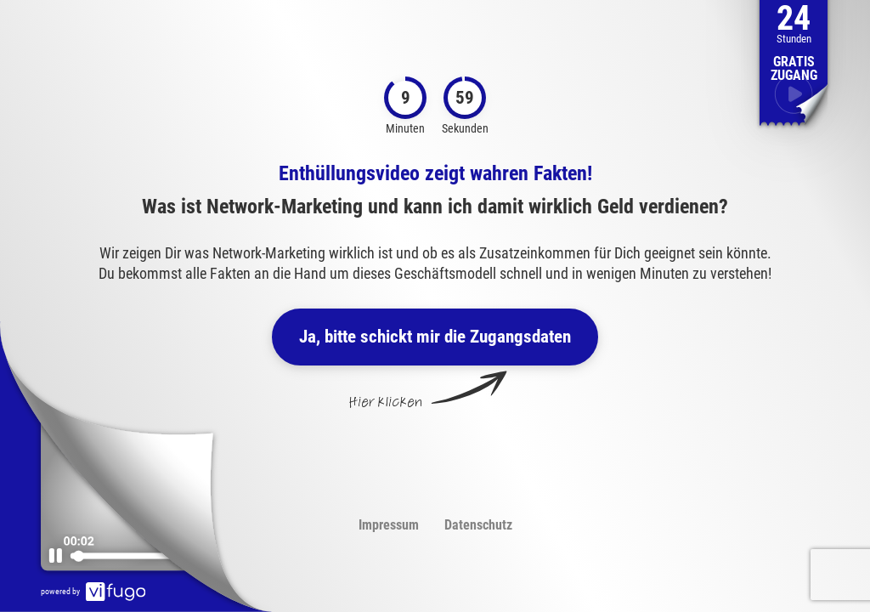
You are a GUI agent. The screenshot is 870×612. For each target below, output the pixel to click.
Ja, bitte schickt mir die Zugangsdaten (435, 336)
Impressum (389, 525)
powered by (93, 591)
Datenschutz (478, 525)
